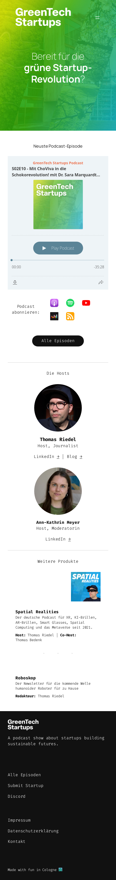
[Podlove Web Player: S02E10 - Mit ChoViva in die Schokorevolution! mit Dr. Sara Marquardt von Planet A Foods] (58, 223)
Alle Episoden (58, 340)
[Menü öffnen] (97, 18)
